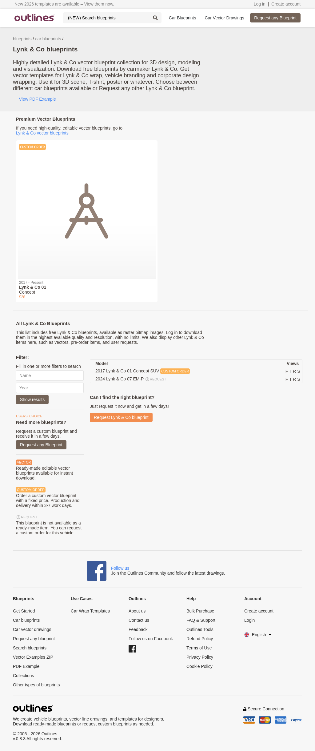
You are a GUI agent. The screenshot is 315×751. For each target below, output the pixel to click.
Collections (23, 675)
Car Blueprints (182, 17)
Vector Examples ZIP (33, 657)
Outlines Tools (199, 629)
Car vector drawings (32, 629)
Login (249, 620)
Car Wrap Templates (90, 610)
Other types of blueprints (36, 684)
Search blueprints (29, 647)
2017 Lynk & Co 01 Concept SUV (142, 371)
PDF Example (26, 666)
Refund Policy (199, 638)
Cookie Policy (199, 666)
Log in (259, 4)
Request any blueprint (34, 638)
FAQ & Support (200, 620)
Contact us (139, 620)
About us (137, 610)
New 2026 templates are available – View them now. (64, 4)
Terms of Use (199, 647)
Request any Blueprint (275, 17)
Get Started (24, 610)
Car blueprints (26, 620)
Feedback (138, 629)
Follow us (120, 568)
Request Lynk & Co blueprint (121, 417)
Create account (286, 4)
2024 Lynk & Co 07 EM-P (131, 379)
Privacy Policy (199, 657)
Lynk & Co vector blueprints (42, 133)
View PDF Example (37, 99)
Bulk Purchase (200, 610)
